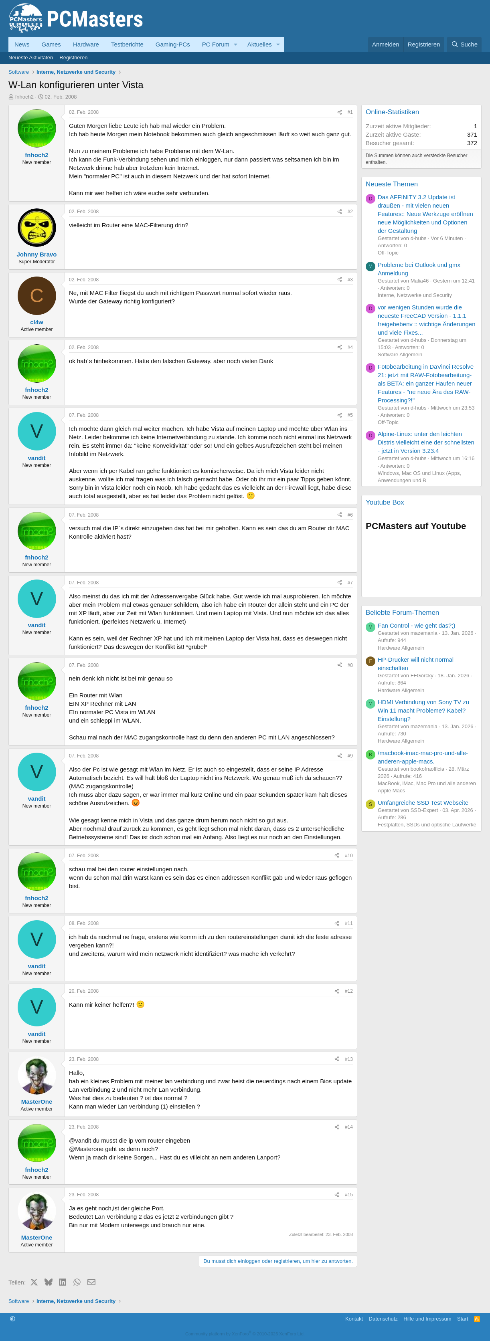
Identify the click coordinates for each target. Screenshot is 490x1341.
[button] (235, 44)
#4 (350, 347)
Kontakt (354, 1319)
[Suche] (464, 44)
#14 (349, 1127)
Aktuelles (259, 44)
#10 (349, 855)
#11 (349, 923)
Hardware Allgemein (401, 648)
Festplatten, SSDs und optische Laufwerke (427, 825)
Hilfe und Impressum (427, 1319)
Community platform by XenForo (245, 1333)
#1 (350, 112)
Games (51, 44)
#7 (350, 583)
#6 (350, 515)
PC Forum (215, 44)
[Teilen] (339, 112)
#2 (350, 211)
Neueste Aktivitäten (30, 58)
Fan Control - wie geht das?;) (416, 625)
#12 (349, 991)
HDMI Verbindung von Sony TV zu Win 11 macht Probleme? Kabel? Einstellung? (423, 710)
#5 (350, 415)
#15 (349, 1195)
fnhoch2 (24, 97)
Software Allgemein (400, 354)
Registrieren (73, 58)
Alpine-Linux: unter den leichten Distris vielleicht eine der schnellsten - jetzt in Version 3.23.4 (426, 442)
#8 (350, 665)
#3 (350, 280)
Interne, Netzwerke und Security (415, 295)
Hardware (86, 44)
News (22, 44)
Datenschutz (383, 1319)
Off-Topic (388, 253)
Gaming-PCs (173, 44)
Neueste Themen (392, 184)
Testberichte (127, 44)
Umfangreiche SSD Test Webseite (423, 802)
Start (462, 1319)
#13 (349, 1059)
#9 (350, 756)
